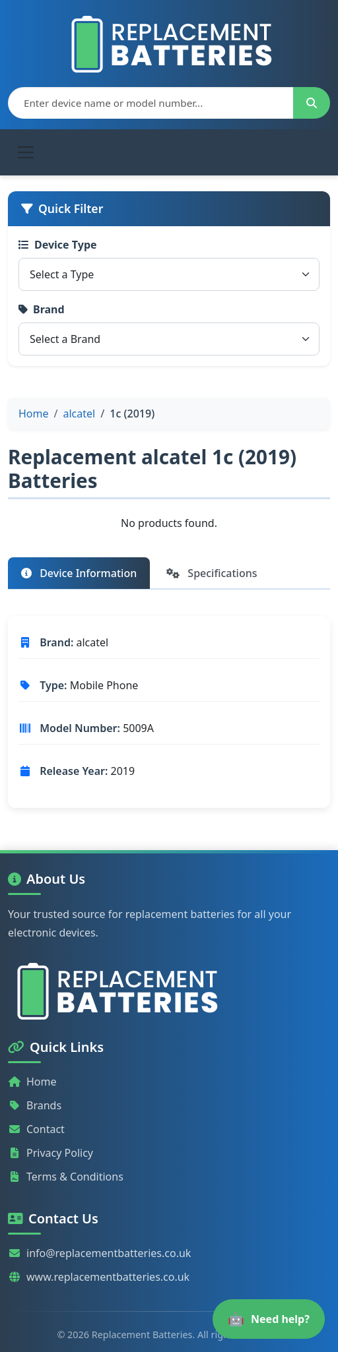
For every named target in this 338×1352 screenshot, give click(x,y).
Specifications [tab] (211, 573)
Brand (41, 309)
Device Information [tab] (79, 573)
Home (32, 1081)
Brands (34, 1105)
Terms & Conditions (65, 1176)
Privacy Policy (50, 1153)
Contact (36, 1129)
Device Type (57, 244)
